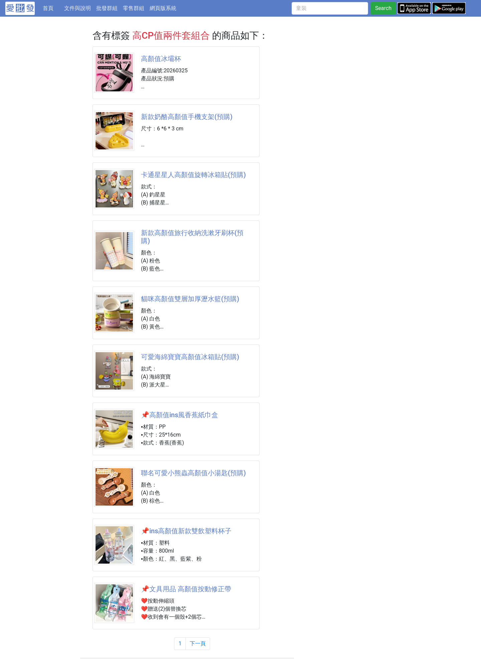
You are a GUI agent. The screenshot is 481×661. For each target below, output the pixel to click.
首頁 (52, 7)
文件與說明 (77, 8)
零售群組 (133, 8)
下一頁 (198, 643)
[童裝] (330, 8)
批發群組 (107, 8)
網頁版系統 (163, 8)
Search (383, 8)
